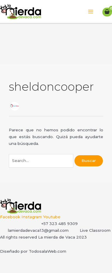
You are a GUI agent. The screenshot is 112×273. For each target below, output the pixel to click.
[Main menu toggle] (91, 12)
